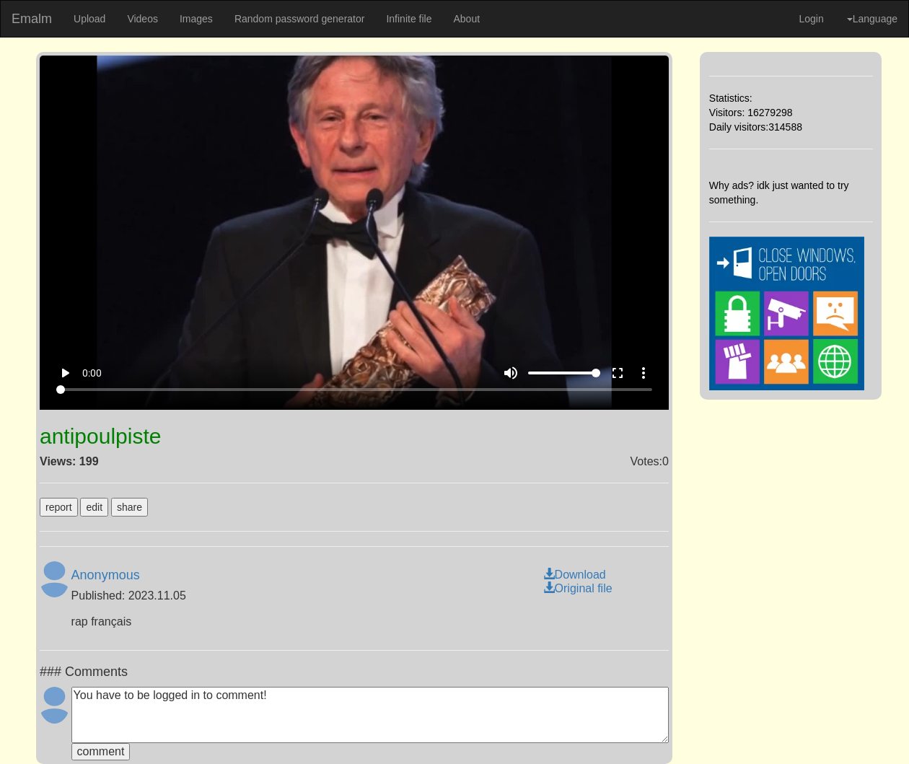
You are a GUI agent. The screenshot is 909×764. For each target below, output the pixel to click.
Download (574, 574)
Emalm (32, 19)
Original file (577, 588)
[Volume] (564, 373)
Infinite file (408, 19)
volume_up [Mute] (510, 373)
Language (872, 19)
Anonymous (105, 575)
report (58, 507)
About (466, 19)
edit (94, 507)
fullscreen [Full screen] (617, 373)
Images (196, 19)
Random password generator (299, 19)
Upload (89, 19)
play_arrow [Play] (65, 373)
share (129, 507)
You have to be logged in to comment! (370, 715)
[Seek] (353, 389)
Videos (142, 19)
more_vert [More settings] (643, 373)
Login (811, 19)
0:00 (92, 373)
